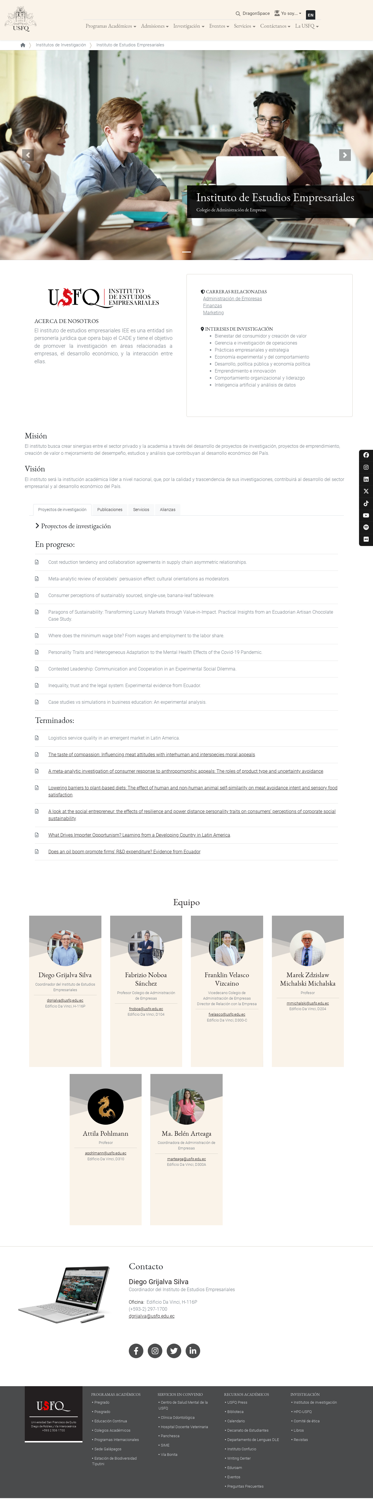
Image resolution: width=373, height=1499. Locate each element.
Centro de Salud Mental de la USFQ (183, 1406)
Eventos (217, 26)
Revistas (301, 1440)
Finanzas (212, 306)
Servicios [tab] (141, 510)
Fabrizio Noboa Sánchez (146, 979)
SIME (165, 1446)
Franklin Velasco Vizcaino (227, 979)
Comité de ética (307, 1421)
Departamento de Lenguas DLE (253, 1440)
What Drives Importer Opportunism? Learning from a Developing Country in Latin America (139, 835)
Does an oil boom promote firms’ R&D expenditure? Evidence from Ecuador (124, 852)
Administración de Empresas (232, 299)
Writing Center (239, 1459)
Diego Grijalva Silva (65, 975)
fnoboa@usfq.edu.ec (146, 1009)
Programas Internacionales (116, 1440)
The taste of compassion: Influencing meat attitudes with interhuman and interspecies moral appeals (151, 755)
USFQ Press (237, 1403)
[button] (28, 156)
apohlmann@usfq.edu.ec (105, 1154)
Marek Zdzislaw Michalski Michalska (308, 979)
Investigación (186, 26)
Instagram (155, 1351)
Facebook (136, 1351)
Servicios (242, 26)
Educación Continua (110, 1421)
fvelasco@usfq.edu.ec (227, 1015)
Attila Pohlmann (106, 1133)
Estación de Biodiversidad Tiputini (114, 1462)
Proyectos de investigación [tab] (62, 510)
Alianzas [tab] (167, 510)
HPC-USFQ (303, 1412)
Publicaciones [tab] (109, 510)
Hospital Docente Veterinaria (184, 1427)
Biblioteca (235, 1412)
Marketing (213, 313)
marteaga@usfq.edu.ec (186, 1159)
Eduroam (234, 1468)
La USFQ (304, 26)
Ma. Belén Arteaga (187, 1133)
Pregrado (101, 1403)
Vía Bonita (169, 1455)
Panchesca (170, 1436)
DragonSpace (256, 13)
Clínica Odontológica (178, 1418)
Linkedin (193, 1351)
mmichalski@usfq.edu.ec (308, 1004)
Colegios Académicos (112, 1431)
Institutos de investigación (315, 1403)
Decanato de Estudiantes (248, 1431)
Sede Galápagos (108, 1449)
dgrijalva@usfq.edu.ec (65, 1001)
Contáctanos (273, 26)
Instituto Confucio (241, 1449)
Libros (299, 1431)
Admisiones (153, 26)
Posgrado (102, 1412)
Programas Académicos (109, 26)
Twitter (174, 1351)
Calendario (236, 1421)
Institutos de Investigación (61, 45)
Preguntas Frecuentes (245, 1487)
